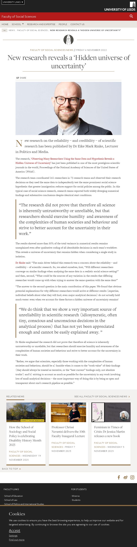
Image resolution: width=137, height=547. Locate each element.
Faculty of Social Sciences (19, 16)
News (12, 30)
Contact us (77, 24)
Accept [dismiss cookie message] (14, 530)
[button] (131, 16)
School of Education (13, 496)
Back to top (10, 468)
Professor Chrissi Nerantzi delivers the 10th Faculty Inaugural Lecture (68, 431)
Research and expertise (41, 24)
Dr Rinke (20, 262)
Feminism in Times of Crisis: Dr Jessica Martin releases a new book (109, 431)
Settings (13, 535)
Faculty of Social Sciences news (51, 50)
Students (76, 500)
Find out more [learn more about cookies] (16, 539)
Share (23, 77)
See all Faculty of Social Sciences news (100, 396)
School (16, 24)
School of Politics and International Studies (24, 504)
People (63, 24)
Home (5, 24)
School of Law (10, 500)
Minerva (75, 496)
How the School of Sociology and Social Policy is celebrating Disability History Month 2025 (25, 436)
